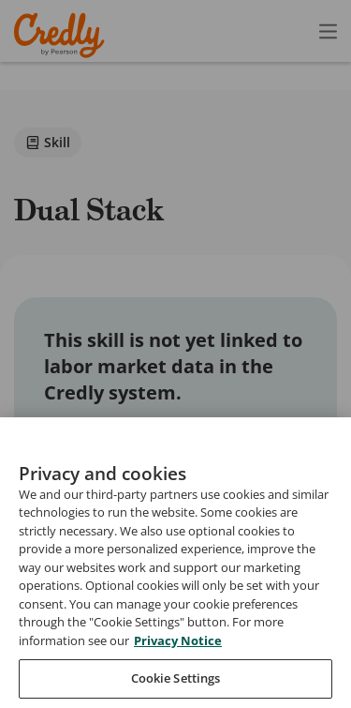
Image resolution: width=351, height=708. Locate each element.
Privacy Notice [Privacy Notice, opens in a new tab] (178, 673)
